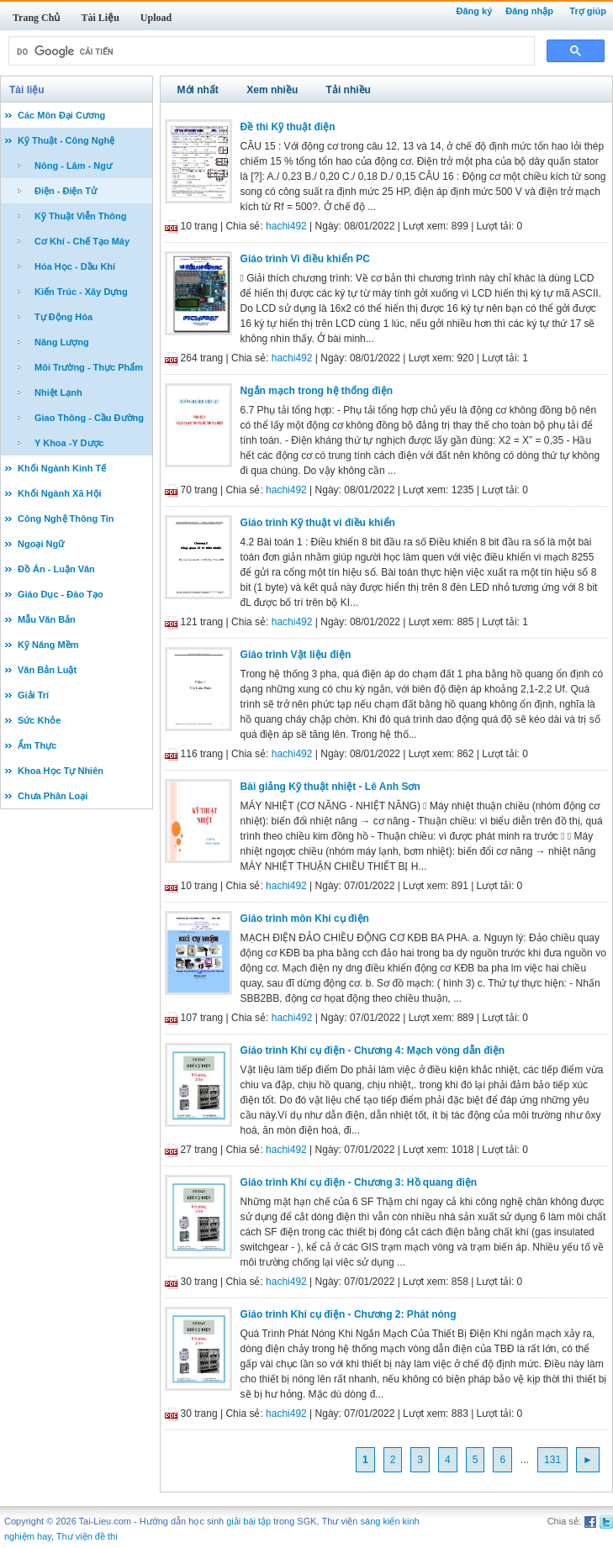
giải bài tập (248, 1521)
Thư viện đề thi (87, 1536)
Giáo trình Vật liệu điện (295, 655)
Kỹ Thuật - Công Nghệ (66, 140)
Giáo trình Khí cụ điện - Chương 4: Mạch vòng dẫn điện (372, 1050)
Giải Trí (33, 695)
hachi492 (286, 226)
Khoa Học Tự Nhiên (60, 771)
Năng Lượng (61, 342)
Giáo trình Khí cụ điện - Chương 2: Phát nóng (348, 1314)
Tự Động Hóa (63, 317)
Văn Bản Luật (47, 670)
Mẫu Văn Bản (47, 619)
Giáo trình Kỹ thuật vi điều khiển (317, 523)
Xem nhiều (272, 90)
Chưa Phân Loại (52, 796)
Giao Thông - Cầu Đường (89, 418)
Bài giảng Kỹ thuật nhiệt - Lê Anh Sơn (330, 786)
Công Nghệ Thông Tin (66, 518)
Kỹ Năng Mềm (48, 645)
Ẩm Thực (37, 745)
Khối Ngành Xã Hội (60, 493)
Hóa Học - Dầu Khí (74, 266)
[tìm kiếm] (270, 51)
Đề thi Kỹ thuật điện (288, 127)
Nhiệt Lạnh (58, 392)
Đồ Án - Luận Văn (56, 569)
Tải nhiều (348, 90)
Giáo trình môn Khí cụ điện (304, 918)
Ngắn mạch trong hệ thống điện (317, 391)
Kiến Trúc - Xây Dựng (81, 292)
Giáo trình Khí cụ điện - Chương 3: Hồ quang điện (359, 1182)
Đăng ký (474, 11)
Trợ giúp (587, 11)
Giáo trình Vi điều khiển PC (305, 259)
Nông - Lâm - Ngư (73, 166)
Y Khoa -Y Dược (69, 443)
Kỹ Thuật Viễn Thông (80, 216)
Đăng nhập (529, 11)
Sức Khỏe (39, 720)
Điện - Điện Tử (65, 191)
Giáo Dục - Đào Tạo (60, 594)
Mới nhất (198, 90)
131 (552, 1460)
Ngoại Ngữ (41, 544)
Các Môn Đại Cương (61, 115)
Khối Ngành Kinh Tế (62, 468)
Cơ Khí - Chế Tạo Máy (81, 241)
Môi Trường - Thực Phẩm (88, 367)
